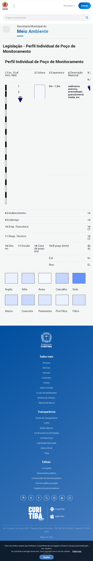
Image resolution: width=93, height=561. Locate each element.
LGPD (46, 423)
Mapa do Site (46, 537)
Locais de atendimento (46, 392)
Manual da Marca (46, 402)
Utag (46, 453)
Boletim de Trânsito (46, 397)
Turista (46, 382)
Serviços (46, 362)
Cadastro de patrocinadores (46, 488)
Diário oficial (46, 448)
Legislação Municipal (46, 443)
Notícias (46, 367)
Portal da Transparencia (46, 418)
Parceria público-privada (46, 483)
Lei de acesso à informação (46, 433)
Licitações (46, 468)
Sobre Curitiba (46, 387)
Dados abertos (46, 428)
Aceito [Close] (46, 557)
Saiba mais (76, 551)
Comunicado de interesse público (47, 478)
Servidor (46, 372)
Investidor (46, 377)
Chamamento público (46, 473)
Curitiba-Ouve (46, 438)
